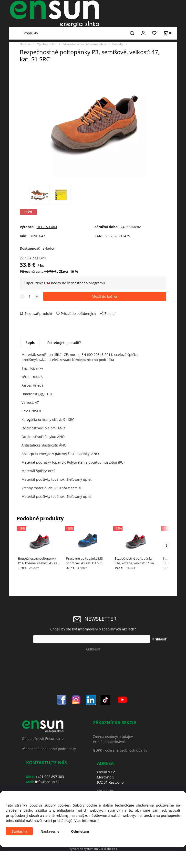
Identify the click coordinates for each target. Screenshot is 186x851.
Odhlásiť (93, 649)
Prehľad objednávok (109, 741)
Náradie (25, 44)
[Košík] (167, 33)
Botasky (117, 44)
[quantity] (29, 296)
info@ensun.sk (47, 781)
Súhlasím (19, 831)
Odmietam (80, 831)
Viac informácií (86, 820)
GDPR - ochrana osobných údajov (120, 750)
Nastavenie (50, 831)
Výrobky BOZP (46, 44)
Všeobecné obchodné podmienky (49, 748)
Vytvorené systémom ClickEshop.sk (93, 849)
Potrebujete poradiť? (64, 342)
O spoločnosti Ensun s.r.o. (43, 738)
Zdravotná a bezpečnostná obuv (84, 44)
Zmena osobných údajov (113, 736)
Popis (30, 342)
